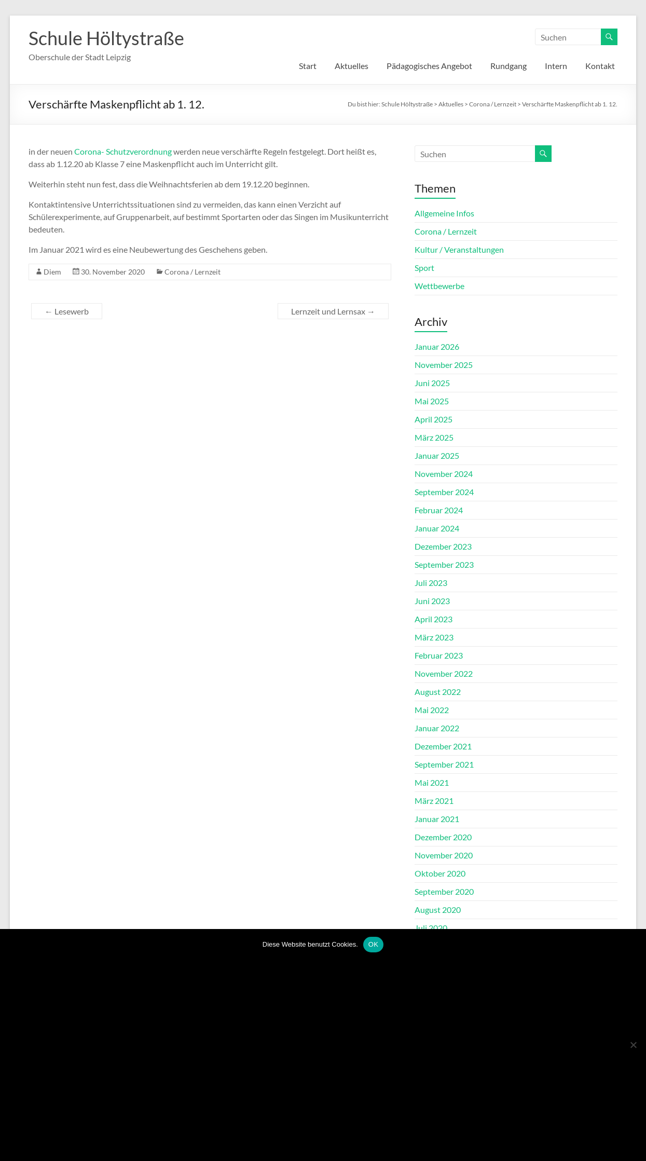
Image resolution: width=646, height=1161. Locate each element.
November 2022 (444, 673)
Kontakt (600, 66)
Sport (424, 267)
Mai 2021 (432, 782)
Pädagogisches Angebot (429, 66)
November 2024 (444, 474)
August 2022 (438, 691)
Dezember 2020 (443, 837)
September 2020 (444, 891)
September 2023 (444, 564)
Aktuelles (351, 66)
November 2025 (444, 365)
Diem (52, 271)
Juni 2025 (432, 383)
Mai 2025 (432, 401)
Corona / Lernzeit (192, 271)
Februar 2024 (439, 510)
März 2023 (434, 637)
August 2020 (438, 909)
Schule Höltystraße (106, 37)
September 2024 (444, 492)
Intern (556, 66)
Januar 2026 (437, 346)
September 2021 (444, 764)
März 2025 (434, 437)
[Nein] (633, 1045)
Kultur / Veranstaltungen (459, 249)
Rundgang (508, 66)
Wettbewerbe (439, 286)
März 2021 (434, 800)
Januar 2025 (437, 455)
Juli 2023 (431, 583)
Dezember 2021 (443, 746)
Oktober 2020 (440, 873)
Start (308, 66)
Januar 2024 (437, 528)
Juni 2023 (432, 601)
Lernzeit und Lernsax (333, 311)
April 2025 (433, 419)
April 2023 (433, 619)
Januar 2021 (437, 819)
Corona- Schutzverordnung (123, 151)
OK (373, 944)
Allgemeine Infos (444, 213)
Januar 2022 (437, 728)
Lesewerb (67, 311)
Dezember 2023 (443, 546)
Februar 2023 (439, 655)
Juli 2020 (431, 928)
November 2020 (444, 855)
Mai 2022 (432, 710)
